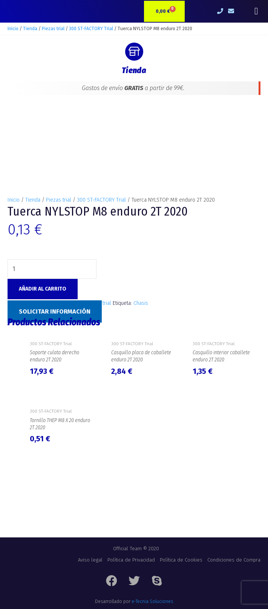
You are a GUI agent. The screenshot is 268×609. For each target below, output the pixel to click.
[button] (256, 11)
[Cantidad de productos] (52, 269)
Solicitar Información (54, 311)
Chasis (140, 303)
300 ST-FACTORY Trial (91, 28)
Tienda (30, 28)
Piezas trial (53, 28)
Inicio (13, 28)
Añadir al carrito (42, 289)
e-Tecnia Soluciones (152, 601)
